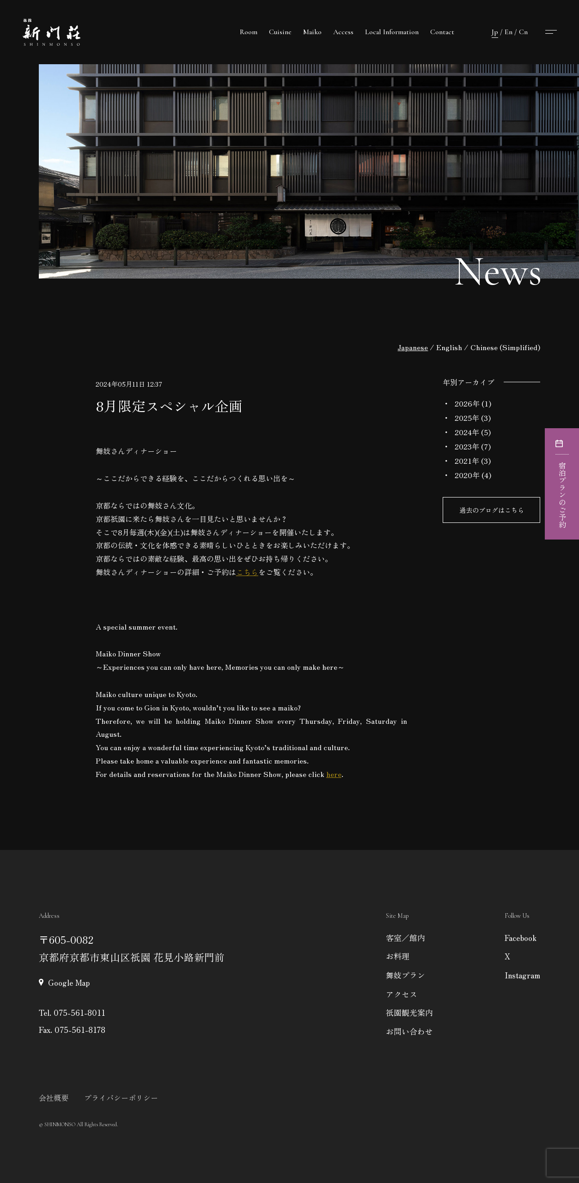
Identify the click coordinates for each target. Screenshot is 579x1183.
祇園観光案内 (409, 1012)
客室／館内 (405, 937)
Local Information (392, 31)
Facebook (520, 937)
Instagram (522, 975)
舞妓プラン (405, 975)
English (449, 347)
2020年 (467, 474)
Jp (495, 31)
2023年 (467, 446)
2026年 (467, 403)
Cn (523, 31)
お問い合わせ (409, 1031)
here (333, 773)
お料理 (397, 956)
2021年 (467, 460)
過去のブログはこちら (491, 510)
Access (343, 31)
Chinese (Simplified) (505, 347)
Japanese (412, 347)
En (508, 31)
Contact (442, 31)
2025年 (467, 417)
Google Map (69, 982)
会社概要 (53, 1097)
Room (248, 31)
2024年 (467, 431)
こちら (247, 571)
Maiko (312, 31)
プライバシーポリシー (121, 1097)
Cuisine (280, 31)
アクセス (401, 994)
